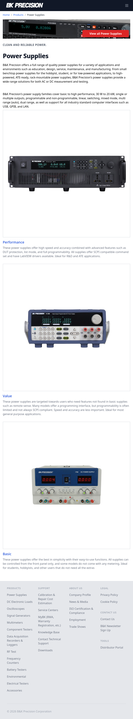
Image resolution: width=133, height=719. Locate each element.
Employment (77, 620)
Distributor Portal (111, 647)
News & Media (78, 602)
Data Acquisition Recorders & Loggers (17, 640)
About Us (75, 588)
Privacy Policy (109, 595)
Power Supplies (17, 595)
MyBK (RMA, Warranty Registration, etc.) (49, 621)
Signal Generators (18, 616)
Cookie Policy (109, 602)
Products (18, 14)
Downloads (45, 650)
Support (44, 588)
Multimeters (15, 622)
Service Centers (48, 610)
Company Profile (80, 595)
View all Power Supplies (106, 33)
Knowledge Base (49, 632)
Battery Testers (16, 670)
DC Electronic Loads (20, 602)
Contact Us (108, 612)
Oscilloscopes (15, 609)
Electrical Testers (18, 683)
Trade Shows (77, 627)
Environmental (16, 676)
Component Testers (19, 629)
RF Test (11, 652)
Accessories (14, 690)
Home (6, 14)
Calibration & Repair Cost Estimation (46, 599)
